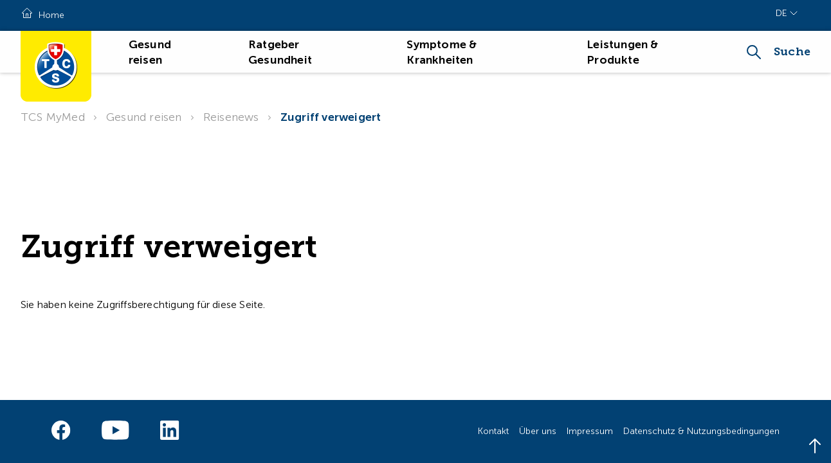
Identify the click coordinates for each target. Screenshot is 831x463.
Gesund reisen (144, 117)
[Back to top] (815, 447)
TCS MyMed (53, 117)
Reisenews (231, 117)
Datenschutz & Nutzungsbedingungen (701, 431)
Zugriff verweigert (330, 117)
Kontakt (493, 431)
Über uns (537, 431)
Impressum (590, 431)
